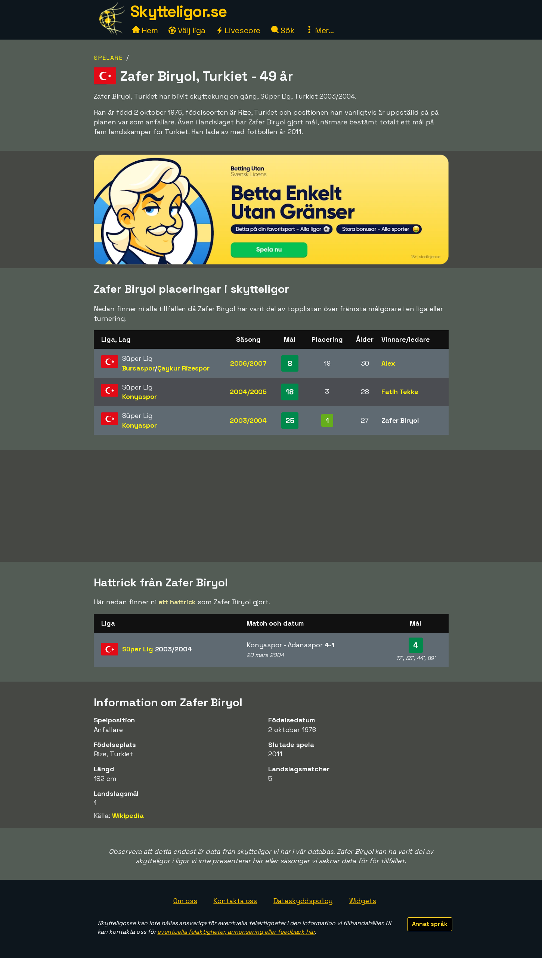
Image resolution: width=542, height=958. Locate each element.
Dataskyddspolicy (302, 900)
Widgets (362, 900)
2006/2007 (248, 363)
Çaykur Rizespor (183, 368)
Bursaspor (138, 368)
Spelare (108, 58)
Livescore (238, 30)
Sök (283, 30)
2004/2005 (248, 391)
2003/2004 (248, 420)
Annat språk (429, 924)
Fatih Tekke (399, 391)
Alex (388, 363)
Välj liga (186, 30)
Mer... (320, 30)
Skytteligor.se (178, 11)
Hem (145, 30)
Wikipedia (128, 815)
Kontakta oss (235, 900)
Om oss (185, 900)
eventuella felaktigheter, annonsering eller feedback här (236, 932)
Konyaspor (139, 396)
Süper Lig (157, 649)
